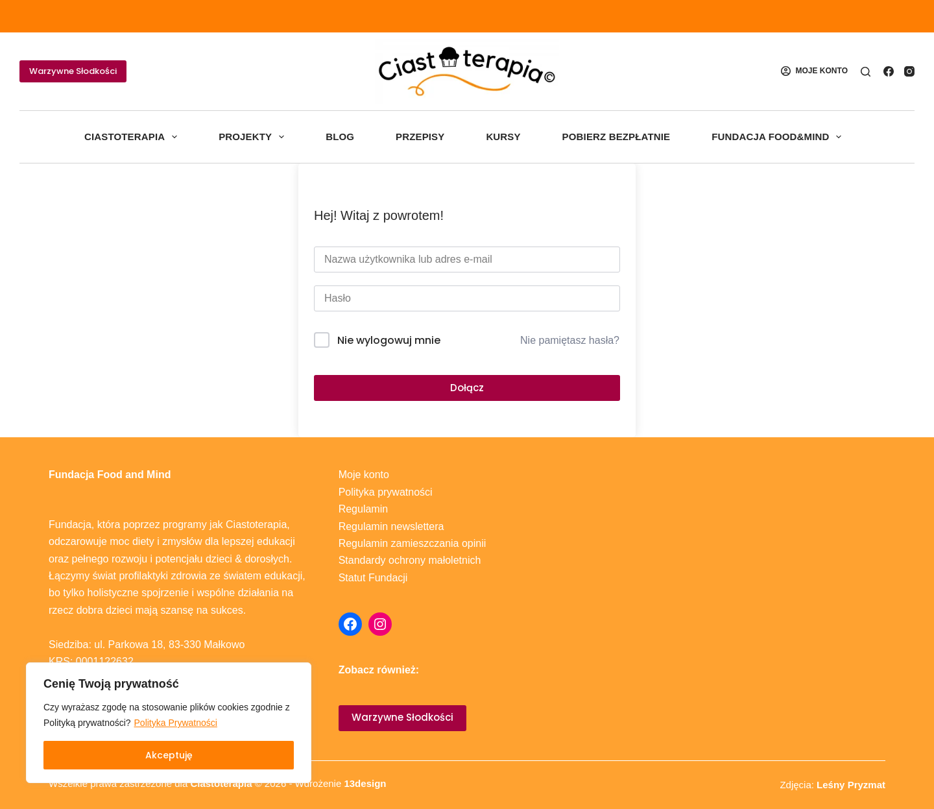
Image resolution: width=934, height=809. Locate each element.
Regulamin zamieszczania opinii (412, 543)
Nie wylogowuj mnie (388, 340)
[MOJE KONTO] (814, 71)
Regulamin (363, 508)
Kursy (503, 136)
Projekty (254, 137)
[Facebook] (888, 71)
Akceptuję (169, 755)
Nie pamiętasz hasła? (569, 340)
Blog (340, 136)
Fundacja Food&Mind (779, 137)
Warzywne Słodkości (73, 71)
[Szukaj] (865, 72)
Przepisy (420, 136)
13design (365, 783)
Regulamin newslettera (391, 526)
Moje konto (364, 474)
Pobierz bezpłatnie (616, 136)
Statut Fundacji (373, 577)
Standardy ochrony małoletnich (410, 560)
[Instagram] (909, 71)
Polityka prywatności (386, 492)
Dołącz (467, 387)
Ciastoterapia (133, 137)
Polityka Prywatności (175, 723)
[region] (168, 722)
